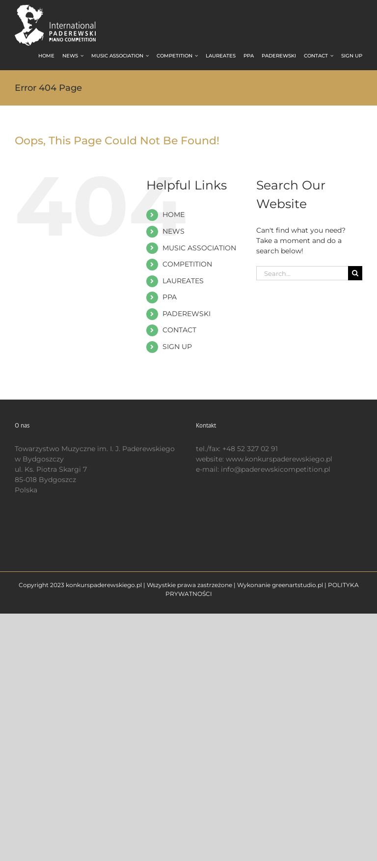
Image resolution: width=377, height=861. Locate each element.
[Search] (355, 273)
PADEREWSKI (186, 313)
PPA (169, 297)
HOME (173, 214)
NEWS (173, 231)
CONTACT (179, 329)
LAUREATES (183, 280)
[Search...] (302, 273)
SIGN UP (177, 346)
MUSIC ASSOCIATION (199, 247)
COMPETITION (187, 264)
